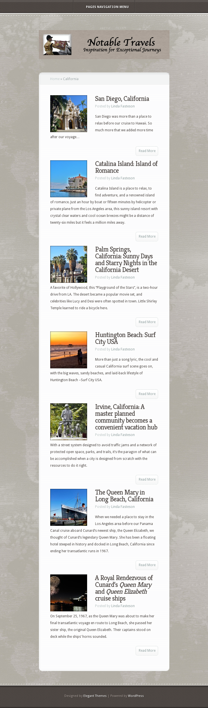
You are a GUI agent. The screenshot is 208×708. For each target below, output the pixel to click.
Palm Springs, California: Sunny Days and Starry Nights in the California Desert (126, 259)
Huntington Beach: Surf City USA (125, 338)
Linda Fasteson (123, 106)
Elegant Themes (95, 696)
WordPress (136, 696)
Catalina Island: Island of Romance (126, 167)
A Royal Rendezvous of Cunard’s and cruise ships (124, 588)
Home (55, 79)
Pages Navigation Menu (103, 7)
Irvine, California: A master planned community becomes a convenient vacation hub (126, 416)
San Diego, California (122, 98)
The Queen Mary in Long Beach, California (124, 495)
